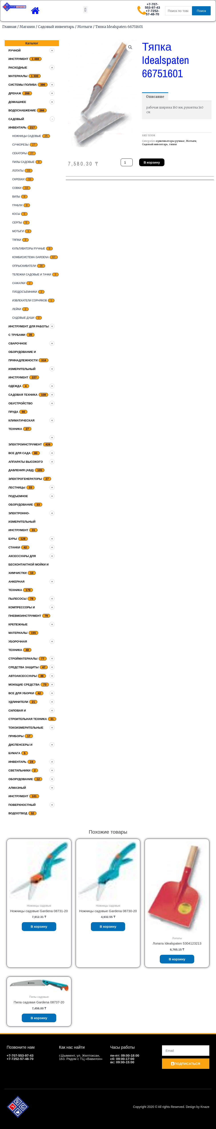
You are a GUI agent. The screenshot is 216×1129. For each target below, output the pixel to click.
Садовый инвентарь (56, 26)
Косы (16, 214)
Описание (155, 97)
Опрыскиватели (24, 265)
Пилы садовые (23, 162)
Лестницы (16, 487)
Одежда (14, 386)
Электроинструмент (25, 444)
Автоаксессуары (22, 676)
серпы (17, 222)
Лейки (16, 309)
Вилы (16, 196)
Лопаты (18, 170)
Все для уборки (21, 693)
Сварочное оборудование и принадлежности (23, 352)
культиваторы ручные (28, 248)
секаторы (19, 153)
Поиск (201, 11)
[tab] (155, 96)
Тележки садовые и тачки (31, 274)
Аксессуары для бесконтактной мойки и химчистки (28, 564)
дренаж (14, 93)
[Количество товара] (127, 162)
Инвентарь (17, 761)
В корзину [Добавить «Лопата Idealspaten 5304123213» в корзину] (177, 959)
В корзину (152, 162)
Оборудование (20, 779)
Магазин (27, 26)
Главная (9, 26)
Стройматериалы (23, 658)
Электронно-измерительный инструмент (22, 522)
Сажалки (18, 283)
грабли (17, 205)
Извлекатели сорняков (29, 300)
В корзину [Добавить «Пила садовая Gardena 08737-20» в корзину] (39, 1018)
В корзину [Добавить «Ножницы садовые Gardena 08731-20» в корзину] (39, 926)
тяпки (16, 239)
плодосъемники (24, 291)
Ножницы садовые (26, 136)
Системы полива (22, 84)
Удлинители (18, 702)
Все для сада (19, 453)
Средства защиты (23, 667)
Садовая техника (23, 394)
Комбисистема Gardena (30, 257)
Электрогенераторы (25, 478)
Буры (12, 538)
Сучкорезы (20, 144)
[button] (85, 9)
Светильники (19, 770)
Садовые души (23, 317)
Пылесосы (17, 598)
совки (16, 188)
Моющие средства (24, 684)
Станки (14, 547)
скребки (18, 179)
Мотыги (84, 26)
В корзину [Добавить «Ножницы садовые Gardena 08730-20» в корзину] (108, 926)
